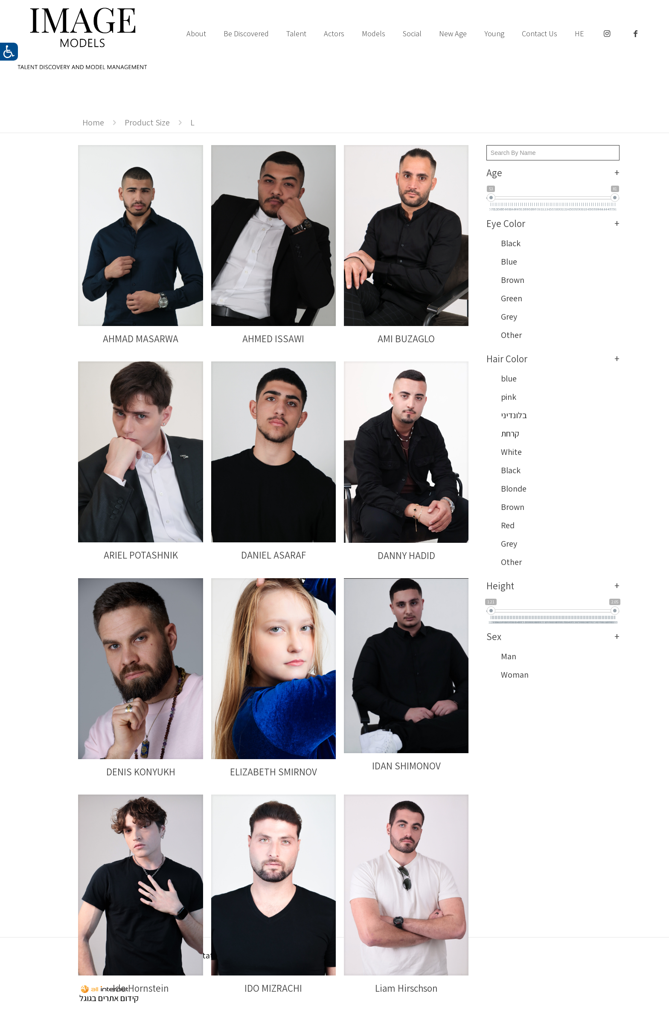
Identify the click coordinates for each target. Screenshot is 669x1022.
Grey (509, 316)
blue (509, 378)
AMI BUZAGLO (406, 338)
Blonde (513, 488)
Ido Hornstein (141, 988)
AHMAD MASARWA (140, 338)
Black (511, 243)
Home (93, 122)
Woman (515, 674)
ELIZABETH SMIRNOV (273, 772)
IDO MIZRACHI (273, 988)
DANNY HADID (406, 555)
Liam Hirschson (406, 988)
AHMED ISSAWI (273, 338)
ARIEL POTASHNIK (141, 555)
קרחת (510, 433)
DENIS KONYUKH (140, 772)
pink (508, 396)
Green (511, 298)
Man (508, 656)
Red (508, 525)
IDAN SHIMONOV (406, 766)
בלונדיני (514, 415)
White (511, 451)
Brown (512, 279)
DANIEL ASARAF (273, 555)
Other (511, 335)
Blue (509, 261)
